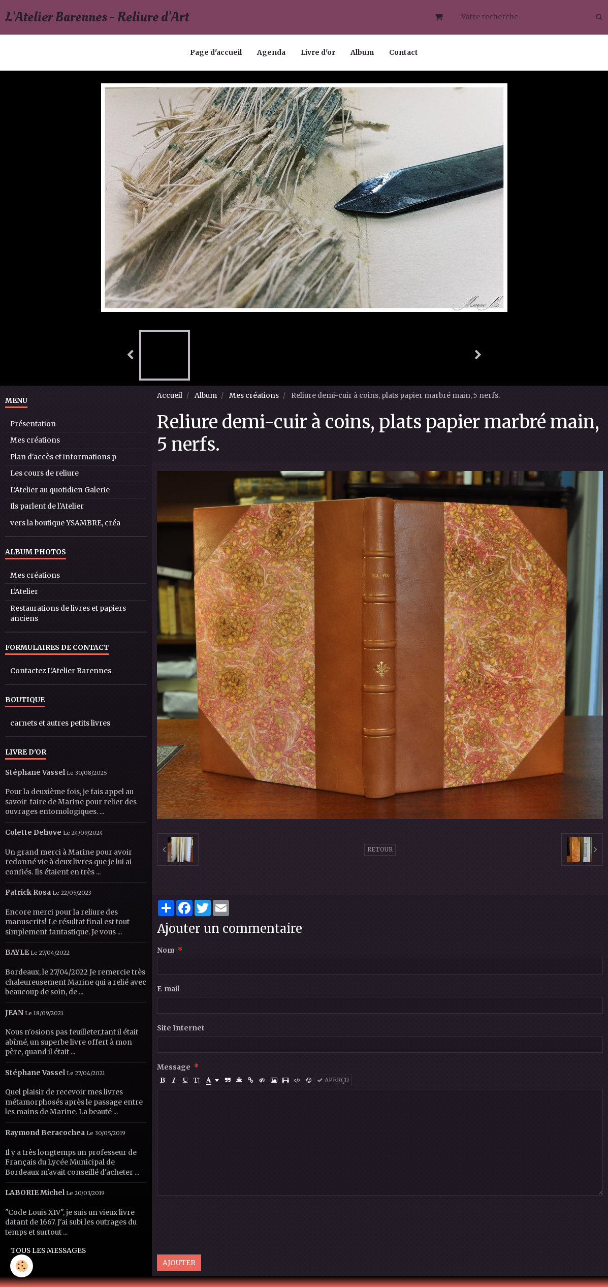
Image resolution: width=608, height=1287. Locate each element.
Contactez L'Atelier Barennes (60, 671)
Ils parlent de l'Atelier (47, 506)
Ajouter (179, 1263)
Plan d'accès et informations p (63, 457)
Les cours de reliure (44, 473)
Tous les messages (48, 1250)
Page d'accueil (216, 52)
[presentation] (234, 1225)
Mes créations (254, 395)
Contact (403, 52)
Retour (380, 849)
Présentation (33, 424)
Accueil (169, 395)
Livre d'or (318, 52)
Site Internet (181, 1028)
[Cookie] (21, 1265)
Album (362, 52)
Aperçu (333, 1080)
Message (173, 1067)
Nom (165, 950)
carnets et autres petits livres (60, 723)
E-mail (168, 989)
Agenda (271, 52)
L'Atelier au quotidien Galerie (60, 490)
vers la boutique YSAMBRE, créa (65, 523)
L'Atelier (24, 591)
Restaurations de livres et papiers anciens (68, 613)
